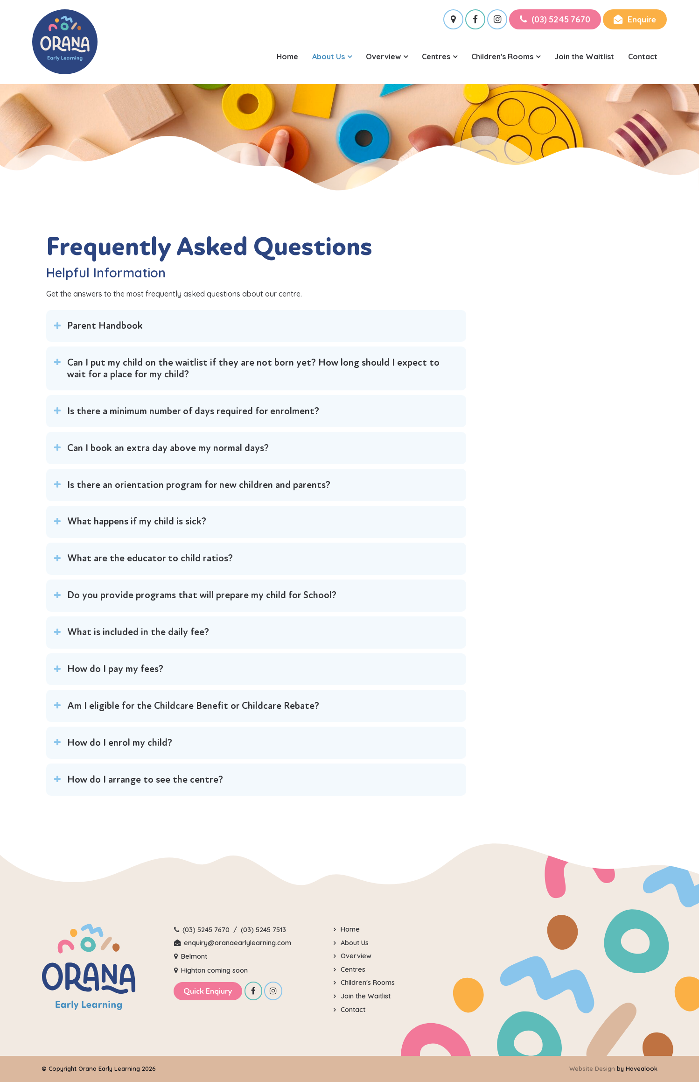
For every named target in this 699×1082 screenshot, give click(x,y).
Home (287, 56)
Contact (642, 56)
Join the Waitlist (584, 56)
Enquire (641, 19)
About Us (328, 56)
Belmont (194, 956)
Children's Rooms (502, 56)
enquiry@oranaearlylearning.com (237, 943)
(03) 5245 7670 (560, 19)
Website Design (592, 1068)
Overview (383, 56)
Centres (436, 56)
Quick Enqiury (207, 991)
